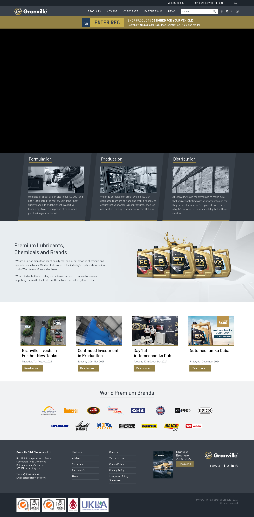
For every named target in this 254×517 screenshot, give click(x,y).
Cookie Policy (116, 464)
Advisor (112, 11)
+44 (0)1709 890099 (29, 474)
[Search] (196, 11)
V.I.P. (236, 3)
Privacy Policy (116, 470)
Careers (113, 452)
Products (94, 11)
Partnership (153, 11)
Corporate (130, 11)
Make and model (191, 24)
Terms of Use (116, 458)
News (172, 11)
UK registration (150, 24)
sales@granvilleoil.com (34, 477)
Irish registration (170, 24)
